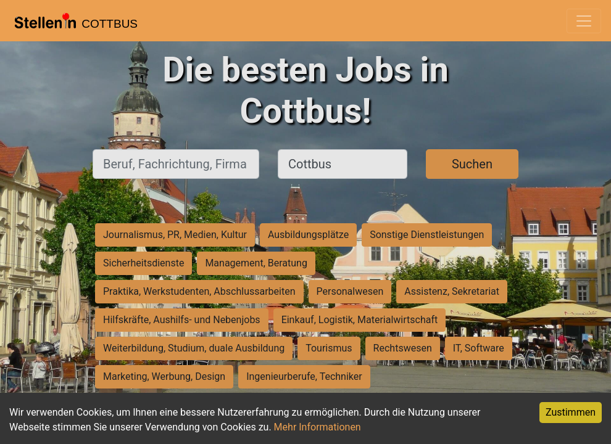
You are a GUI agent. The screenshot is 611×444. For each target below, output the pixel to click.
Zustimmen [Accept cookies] (571, 412)
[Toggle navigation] (584, 21)
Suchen (472, 164)
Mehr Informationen (317, 427)
